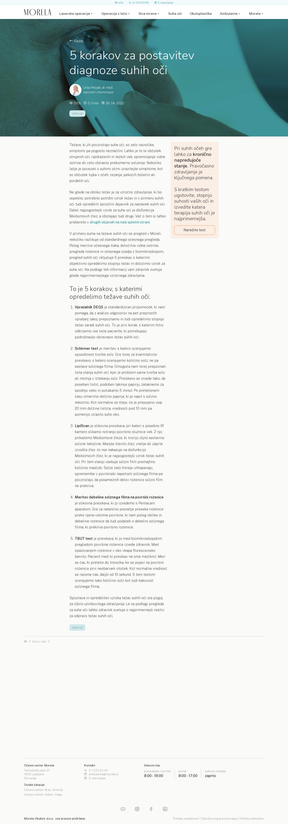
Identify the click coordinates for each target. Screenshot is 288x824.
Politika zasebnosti (186, 818)
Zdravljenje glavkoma (220, 671)
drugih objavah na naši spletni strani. (120, 222)
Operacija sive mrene (220, 714)
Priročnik (90, 677)
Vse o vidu (39, 641)
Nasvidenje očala (36, 671)
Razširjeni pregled (218, 691)
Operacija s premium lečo (41, 702)
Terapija (89, 691)
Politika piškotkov (251, 818)
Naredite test (195, 230)
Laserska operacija (74, 13)
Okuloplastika (201, 13)
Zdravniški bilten (95, 739)
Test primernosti (35, 665)
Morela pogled (34, 745)
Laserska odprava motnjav (223, 659)
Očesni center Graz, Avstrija (43, 790)
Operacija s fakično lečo (222, 654)
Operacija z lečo (114, 13)
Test (87, 696)
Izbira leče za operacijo (161, 665)
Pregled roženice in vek (221, 696)
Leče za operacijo (157, 659)
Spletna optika (155, 734)
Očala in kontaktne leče (221, 708)
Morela (255, 13)
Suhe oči (175, 13)
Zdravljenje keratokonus (222, 665)
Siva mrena (148, 13)
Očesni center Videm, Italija (43, 794)
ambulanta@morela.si (101, 774)
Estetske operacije (158, 691)
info (119, 2)
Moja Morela (214, 745)
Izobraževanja (94, 745)
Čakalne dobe (33, 696)
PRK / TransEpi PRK (98, 671)
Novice (89, 734)
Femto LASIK (94, 665)
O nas (209, 734)
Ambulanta (229, 13)
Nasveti (29, 739)
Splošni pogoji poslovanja (219, 818)
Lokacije (151, 739)
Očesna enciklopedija (38, 734)
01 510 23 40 (139, 2)
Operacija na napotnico (40, 691)
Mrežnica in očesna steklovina (226, 702)
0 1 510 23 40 (96, 770)
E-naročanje (163, 2)
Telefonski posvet (36, 677)
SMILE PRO (92, 659)
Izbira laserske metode (100, 654)
